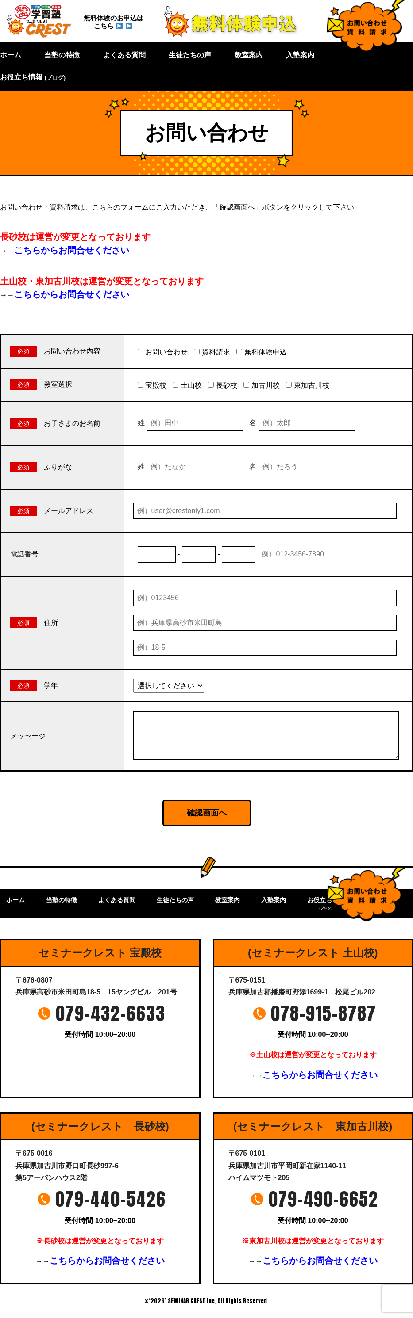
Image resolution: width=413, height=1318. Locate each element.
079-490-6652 (323, 1199)
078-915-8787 (323, 1013)
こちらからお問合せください (71, 250)
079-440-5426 (110, 1199)
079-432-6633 (111, 1013)
